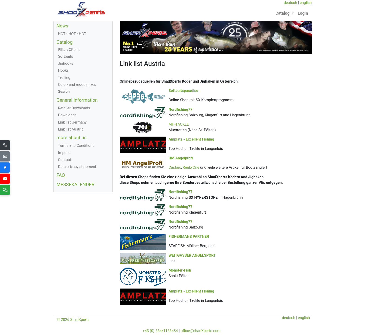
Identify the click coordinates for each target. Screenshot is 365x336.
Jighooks (65, 63)
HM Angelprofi (229, 157)
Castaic (223, 167)
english (306, 2)
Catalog (65, 42)
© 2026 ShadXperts (73, 318)
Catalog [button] (283, 13)
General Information (77, 100)
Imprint (64, 153)
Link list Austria (70, 129)
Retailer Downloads (74, 108)
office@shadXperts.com (200, 329)
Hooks (63, 70)
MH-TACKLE (179, 124)
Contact (64, 160)
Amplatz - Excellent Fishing (191, 139)
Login (303, 13)
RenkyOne (240, 167)
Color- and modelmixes (77, 84)
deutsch (290, 2)
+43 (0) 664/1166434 (160, 329)
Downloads (67, 115)
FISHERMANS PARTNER (189, 241)
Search (64, 91)
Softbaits (65, 56)
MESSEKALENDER (76, 184)
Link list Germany (72, 122)
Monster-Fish (180, 275)
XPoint (69, 49)
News (62, 26)
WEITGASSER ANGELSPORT (241, 260)
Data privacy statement (77, 167)
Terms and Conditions (76, 145)
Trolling (64, 77)
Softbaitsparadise (183, 90)
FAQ (61, 175)
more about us (72, 137)
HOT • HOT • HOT (72, 34)
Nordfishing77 (229, 109)
